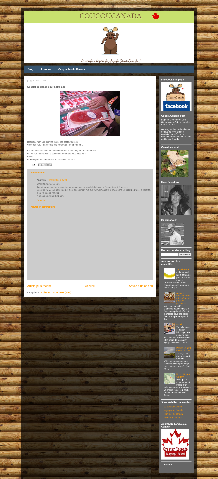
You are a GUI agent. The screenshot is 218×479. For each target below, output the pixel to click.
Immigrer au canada (173, 414)
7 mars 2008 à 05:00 (57, 180)
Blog (30, 69)
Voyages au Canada (173, 410)
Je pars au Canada (173, 406)
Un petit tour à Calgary (183, 375)
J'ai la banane (182, 269)
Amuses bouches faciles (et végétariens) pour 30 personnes (183, 298)
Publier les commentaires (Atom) (55, 292)
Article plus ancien (141, 286)
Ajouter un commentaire (43, 207)
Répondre (41, 200)
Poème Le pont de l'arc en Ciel (183, 349)
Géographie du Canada (71, 69)
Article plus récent (39, 286)
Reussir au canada (173, 417)
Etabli (179, 324)
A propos (46, 69)
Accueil (90, 286)
